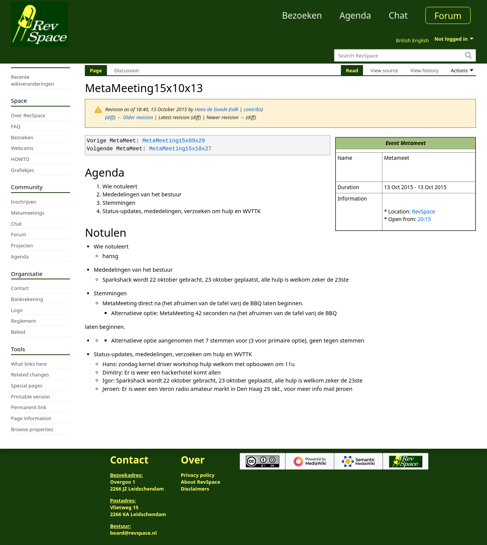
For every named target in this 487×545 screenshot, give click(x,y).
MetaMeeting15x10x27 (180, 149)
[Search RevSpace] (405, 55)
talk (234, 109)
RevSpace (423, 211)
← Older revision (135, 117)
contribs (252, 109)
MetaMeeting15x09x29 (174, 141)
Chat (397, 15)
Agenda (355, 15)
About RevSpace (200, 481)
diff (110, 117)
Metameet (413, 143)
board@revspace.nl (133, 532)
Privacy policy (197, 475)
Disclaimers (195, 488)
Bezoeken (302, 15)
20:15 (424, 219)
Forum (448, 16)
